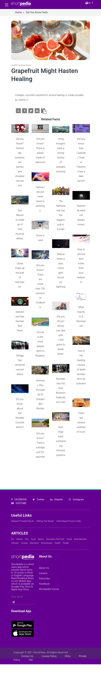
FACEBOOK (19, 494)
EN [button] (88, 3)
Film (27, 534)
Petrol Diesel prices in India (68, 516)
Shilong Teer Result (45, 516)
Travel (69, 534)
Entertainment (80, 534)
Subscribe (44, 573)
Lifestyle (15, 538)
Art (12, 534)
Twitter (38, 494)
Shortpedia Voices (49, 584)
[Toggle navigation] (6, 5)
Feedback (44, 578)
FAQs (67, 651)
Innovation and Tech (55, 534)
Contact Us (27, 651)
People (66, 538)
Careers (43, 568)
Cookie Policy (49, 651)
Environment (46, 538)
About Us (44, 563)
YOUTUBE (18, 498)
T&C (30, 655)
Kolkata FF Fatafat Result (22, 516)
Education (34, 538)
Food (33, 534)
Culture (19, 534)
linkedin (56, 494)
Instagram (76, 494)
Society (24, 538)
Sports (41, 534)
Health (57, 538)
